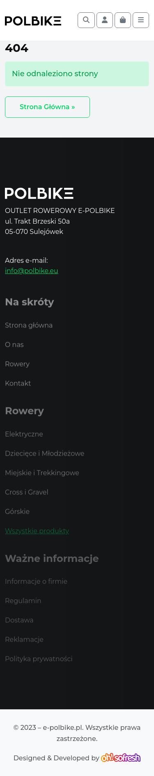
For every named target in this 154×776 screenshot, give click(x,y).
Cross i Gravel (26, 500)
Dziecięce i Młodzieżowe (44, 461)
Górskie (17, 519)
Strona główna (29, 334)
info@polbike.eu (31, 271)
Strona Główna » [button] (47, 107)
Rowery (17, 372)
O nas (14, 353)
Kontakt (18, 392)
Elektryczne (24, 442)
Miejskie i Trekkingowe (42, 480)
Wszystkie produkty (37, 538)
